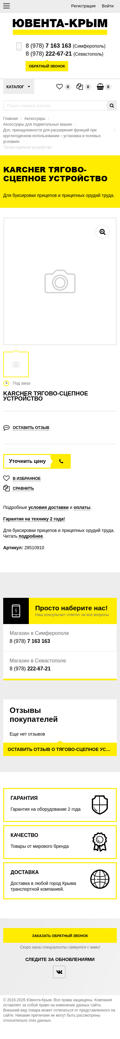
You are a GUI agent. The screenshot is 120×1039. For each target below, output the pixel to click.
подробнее (31, 536)
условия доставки (48, 507)
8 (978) (48, 46)
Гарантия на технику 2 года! (34, 518)
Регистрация (83, 6)
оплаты (82, 507)
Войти (108, 6)
